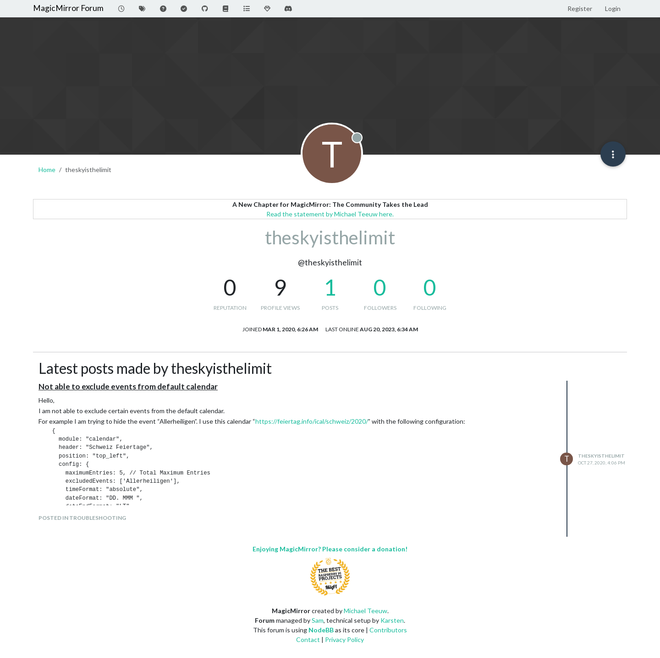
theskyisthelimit (601, 455)
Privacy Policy (344, 639)
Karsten (392, 620)
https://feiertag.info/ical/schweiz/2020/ (311, 421)
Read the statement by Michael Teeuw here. (330, 214)
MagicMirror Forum (68, 8)
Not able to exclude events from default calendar (128, 386)
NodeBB (321, 630)
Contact (308, 639)
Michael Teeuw (365, 611)
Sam (318, 620)
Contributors (388, 630)
